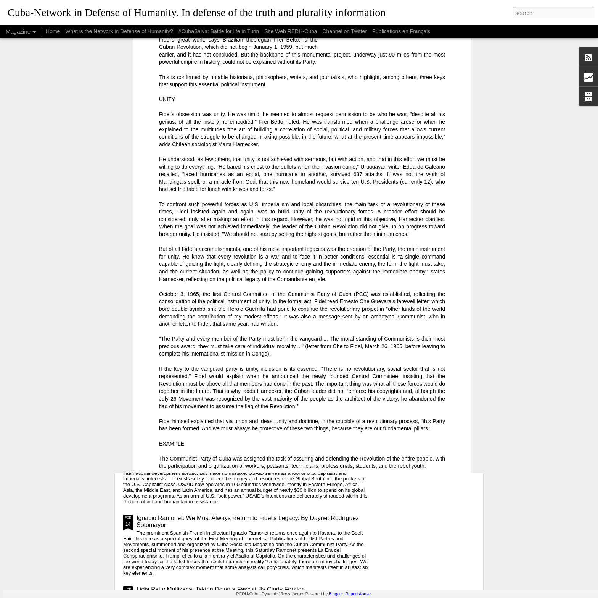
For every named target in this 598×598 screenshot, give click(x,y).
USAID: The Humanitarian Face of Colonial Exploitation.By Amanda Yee (234, 453)
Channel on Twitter (344, 31)
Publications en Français (401, 31)
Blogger (336, 594)
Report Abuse (358, 594)
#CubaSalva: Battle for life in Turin (218, 31)
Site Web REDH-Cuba (290, 31)
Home (53, 31)
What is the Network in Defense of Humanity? (119, 31)
